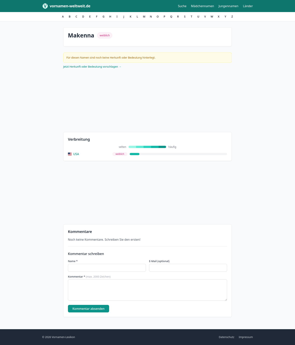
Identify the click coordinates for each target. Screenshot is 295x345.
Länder (248, 6)
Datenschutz (226, 337)
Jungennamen (229, 6)
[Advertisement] (147, 101)
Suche (182, 6)
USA (73, 154)
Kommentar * (89, 276)
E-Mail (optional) (159, 261)
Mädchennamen (202, 6)
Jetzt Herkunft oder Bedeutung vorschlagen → (92, 66)
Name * (73, 261)
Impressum (246, 337)
